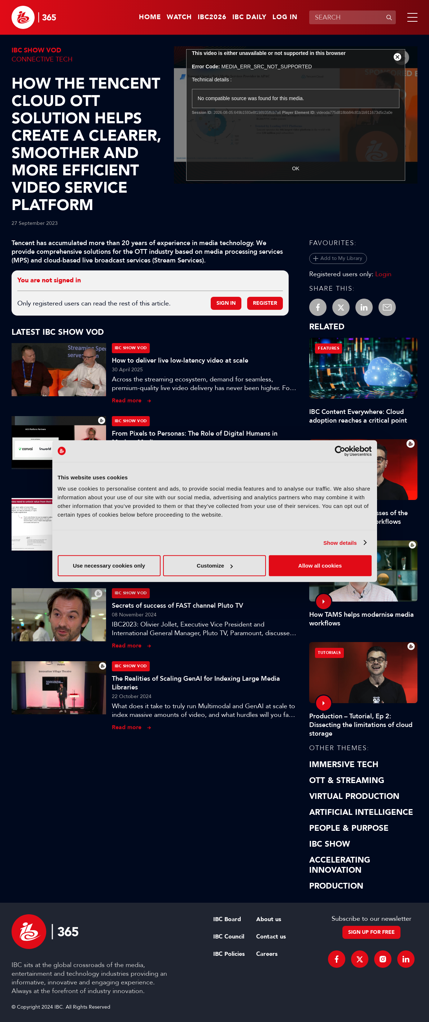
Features (328, 348)
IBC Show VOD (36, 50)
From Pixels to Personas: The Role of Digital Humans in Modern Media (194, 437)
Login (383, 274)
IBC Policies (229, 954)
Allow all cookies (320, 566)
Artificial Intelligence (361, 812)
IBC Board (227, 919)
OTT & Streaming (346, 780)
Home (150, 17)
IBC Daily (249, 17)
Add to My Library (341, 258)
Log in (285, 17)
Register (265, 303)
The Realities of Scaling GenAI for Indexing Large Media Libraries (196, 683)
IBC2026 (212, 17)
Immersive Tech (343, 764)
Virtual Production (354, 796)
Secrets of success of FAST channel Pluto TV (177, 605)
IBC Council (228, 937)
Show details (340, 542)
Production (336, 886)
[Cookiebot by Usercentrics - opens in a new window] (340, 450)
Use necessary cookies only (109, 566)
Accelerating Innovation (339, 865)
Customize (215, 566)
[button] (410, 17)
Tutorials (329, 652)
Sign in (226, 303)
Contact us (271, 937)
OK (295, 168)
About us (268, 919)
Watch (179, 17)
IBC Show (329, 844)
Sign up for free (371, 932)
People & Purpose (349, 828)
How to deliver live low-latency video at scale (180, 360)
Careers (266, 954)
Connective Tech (42, 59)
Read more (126, 400)
